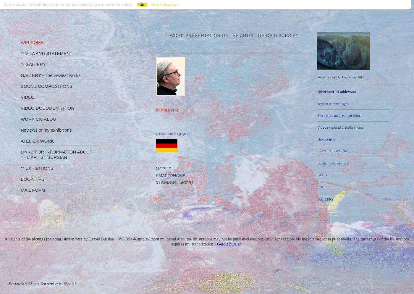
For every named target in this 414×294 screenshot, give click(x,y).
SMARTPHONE (170, 175)
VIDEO (28, 97)
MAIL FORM (33, 190)
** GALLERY (33, 64)
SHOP (321, 187)
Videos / (340, 127)
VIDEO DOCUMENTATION (47, 108)
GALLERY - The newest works (51, 75)
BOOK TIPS (33, 179)
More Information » (165, 5)
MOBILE (164, 169)
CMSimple (32, 283)
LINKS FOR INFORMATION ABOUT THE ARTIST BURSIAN (56, 154)
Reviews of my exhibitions (46, 130)
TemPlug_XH (67, 283)
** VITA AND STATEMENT (46, 53)
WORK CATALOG (38, 119)
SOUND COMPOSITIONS (46, 86)
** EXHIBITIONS (37, 168)
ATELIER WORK (37, 140)
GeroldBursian (229, 244)
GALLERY (325, 199)
